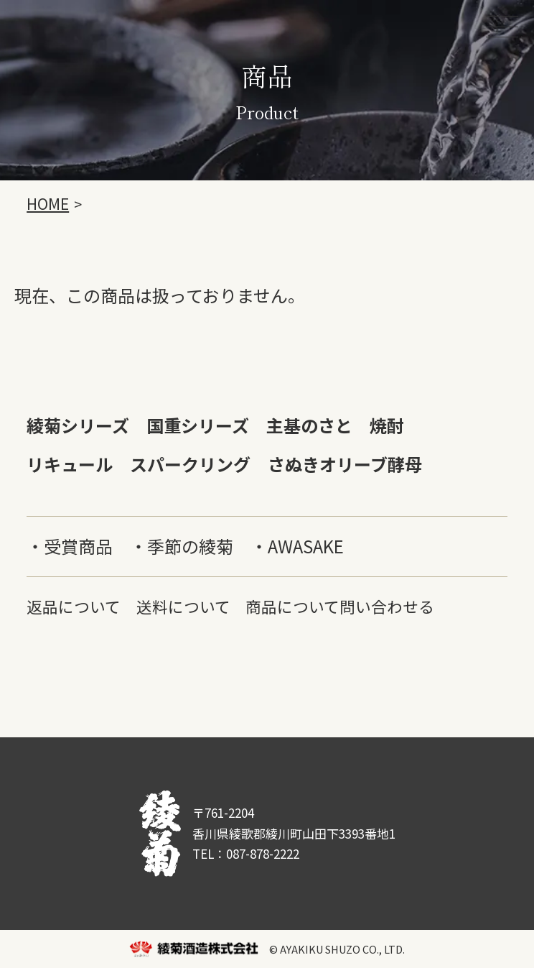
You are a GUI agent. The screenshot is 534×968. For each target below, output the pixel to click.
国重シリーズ (197, 425)
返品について (74, 606)
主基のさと (309, 425)
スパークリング (190, 463)
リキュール (70, 463)
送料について (183, 606)
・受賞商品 (70, 545)
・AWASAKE (297, 545)
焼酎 (387, 425)
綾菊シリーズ (78, 425)
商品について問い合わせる (339, 606)
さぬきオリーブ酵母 (345, 463)
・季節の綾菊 (181, 545)
